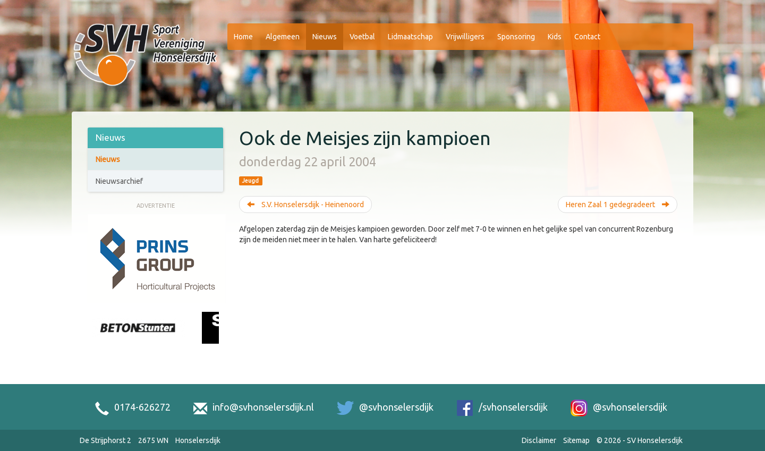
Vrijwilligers (465, 36)
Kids (555, 36)
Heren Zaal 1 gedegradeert (617, 204)
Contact (587, 36)
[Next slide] (213, 339)
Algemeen (283, 36)
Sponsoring (516, 36)
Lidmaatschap (410, 36)
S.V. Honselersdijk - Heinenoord (305, 204)
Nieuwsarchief (119, 181)
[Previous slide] (97, 339)
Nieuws (324, 36)
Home (243, 36)
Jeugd (250, 180)
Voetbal (362, 36)
